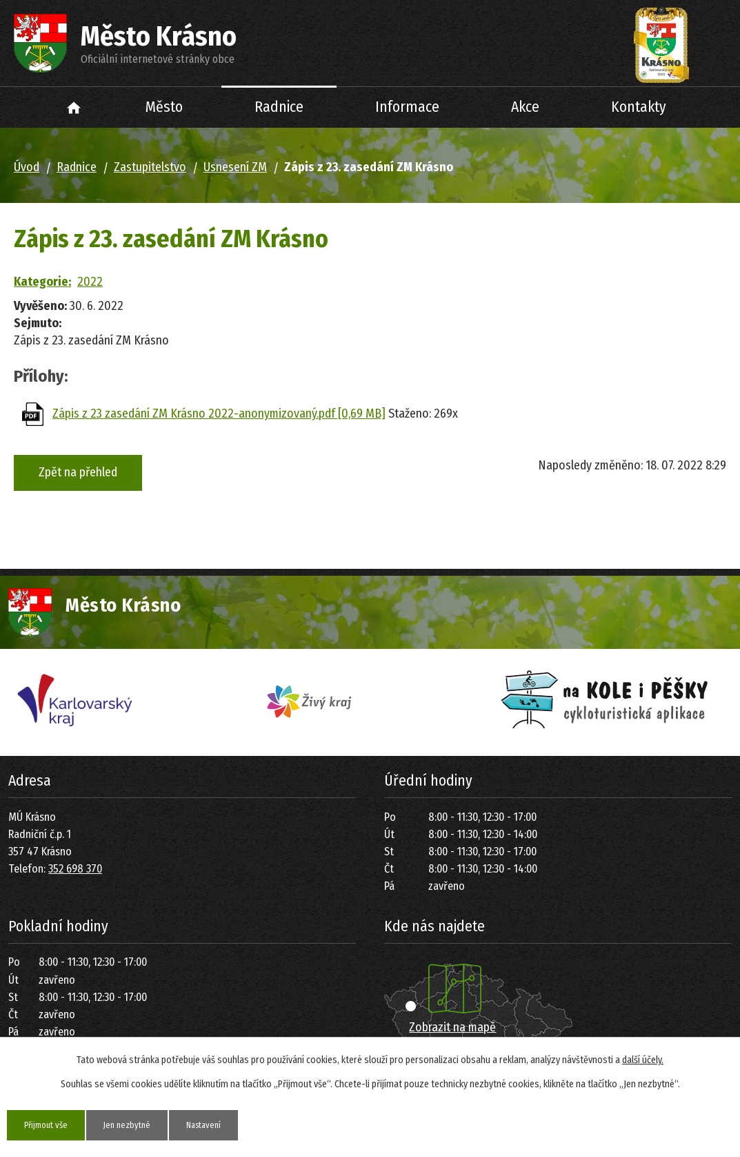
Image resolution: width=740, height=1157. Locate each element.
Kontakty (638, 107)
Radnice (278, 107)
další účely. (642, 1058)
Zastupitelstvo (150, 167)
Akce (525, 107)
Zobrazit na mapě (452, 1027)
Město (164, 107)
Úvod (73, 107)
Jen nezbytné (140, 1124)
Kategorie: (42, 281)
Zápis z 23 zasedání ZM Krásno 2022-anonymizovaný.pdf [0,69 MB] (219, 413)
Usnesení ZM (235, 167)
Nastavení (226, 1124)
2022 (90, 281)
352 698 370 (75, 868)
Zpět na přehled (78, 472)
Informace (407, 107)
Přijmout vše (50, 1124)
